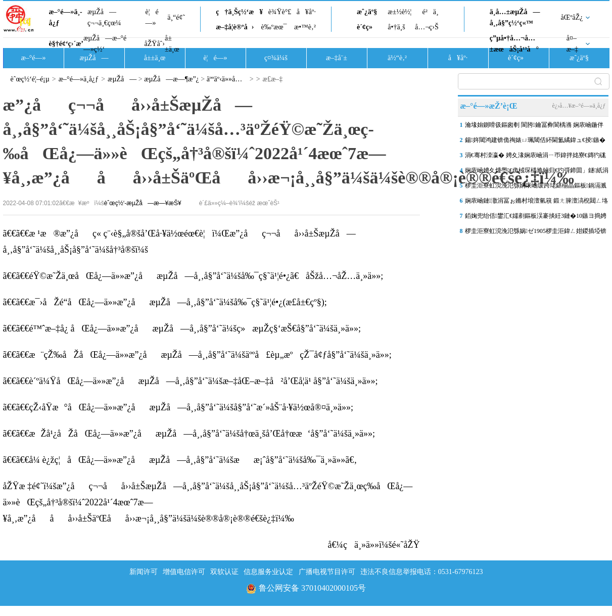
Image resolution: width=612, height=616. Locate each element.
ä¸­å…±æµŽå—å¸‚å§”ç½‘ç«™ (515, 17)
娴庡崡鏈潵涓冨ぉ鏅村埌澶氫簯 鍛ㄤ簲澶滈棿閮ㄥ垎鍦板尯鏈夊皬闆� (536, 202)
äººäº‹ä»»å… (227, 79)
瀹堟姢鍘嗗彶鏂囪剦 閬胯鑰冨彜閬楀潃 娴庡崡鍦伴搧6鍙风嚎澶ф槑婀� (534, 126)
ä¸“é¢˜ (176, 17)
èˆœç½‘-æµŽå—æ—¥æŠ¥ (142, 203)
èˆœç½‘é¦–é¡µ (30, 79)
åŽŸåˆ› (155, 44)
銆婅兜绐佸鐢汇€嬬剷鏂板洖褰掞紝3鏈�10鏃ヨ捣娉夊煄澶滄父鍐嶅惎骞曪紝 (535, 217)
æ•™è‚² (305, 27)
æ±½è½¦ (399, 12)
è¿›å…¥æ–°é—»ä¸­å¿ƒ (578, 105)
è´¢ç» (367, 27)
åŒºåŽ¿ (572, 17)
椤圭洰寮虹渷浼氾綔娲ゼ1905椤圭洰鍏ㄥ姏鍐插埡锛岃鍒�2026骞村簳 (535, 233)
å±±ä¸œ (172, 43)
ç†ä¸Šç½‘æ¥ (239, 12)
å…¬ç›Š (427, 27)
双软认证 (224, 572)
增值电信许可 (184, 572)
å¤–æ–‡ (572, 43)
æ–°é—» (33, 58)
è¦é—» (152, 17)
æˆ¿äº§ (367, 12)
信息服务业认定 (268, 572)
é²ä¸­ (430, 12)
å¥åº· (306, 12)
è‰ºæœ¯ (274, 27)
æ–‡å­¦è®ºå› (235, 27)
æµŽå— (93, 58)
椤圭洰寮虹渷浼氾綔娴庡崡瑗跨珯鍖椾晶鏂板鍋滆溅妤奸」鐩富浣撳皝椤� (535, 187)
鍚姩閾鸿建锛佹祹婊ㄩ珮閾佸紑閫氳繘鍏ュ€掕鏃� (535, 140)
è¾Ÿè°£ (280, 12)
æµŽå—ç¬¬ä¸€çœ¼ (104, 17)
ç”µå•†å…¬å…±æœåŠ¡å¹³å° (514, 43)
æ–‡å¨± (336, 58)
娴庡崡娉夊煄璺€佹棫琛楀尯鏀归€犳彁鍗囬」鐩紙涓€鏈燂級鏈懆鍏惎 (537, 172)
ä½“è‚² (397, 58)
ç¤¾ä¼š (276, 58)
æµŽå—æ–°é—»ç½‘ (104, 43)
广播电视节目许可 (327, 572)
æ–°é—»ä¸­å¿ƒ (65, 17)
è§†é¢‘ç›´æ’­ (66, 44)
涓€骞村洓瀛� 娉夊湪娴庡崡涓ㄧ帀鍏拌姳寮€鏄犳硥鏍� (535, 157)
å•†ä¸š (396, 27)
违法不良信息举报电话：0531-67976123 (421, 572)
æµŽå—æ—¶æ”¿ (171, 79)
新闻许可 (143, 572)
